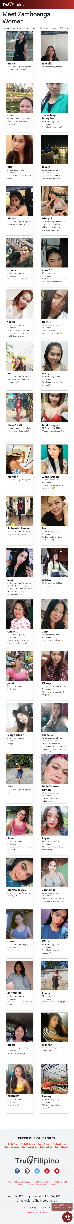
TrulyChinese (28, 1144)
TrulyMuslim (62, 1147)
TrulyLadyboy (29, 1147)
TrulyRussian (12, 1147)
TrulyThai (13, 1144)
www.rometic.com (37, 1212)
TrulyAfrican (59, 1144)
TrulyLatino (46, 1147)
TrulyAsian (44, 1144)
